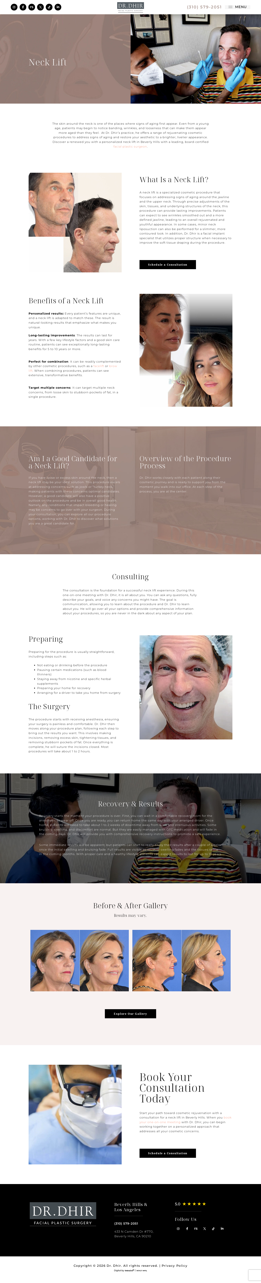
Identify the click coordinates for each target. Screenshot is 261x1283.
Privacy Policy (174, 1265)
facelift (98, 366)
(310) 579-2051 (126, 1223)
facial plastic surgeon (130, 146)
